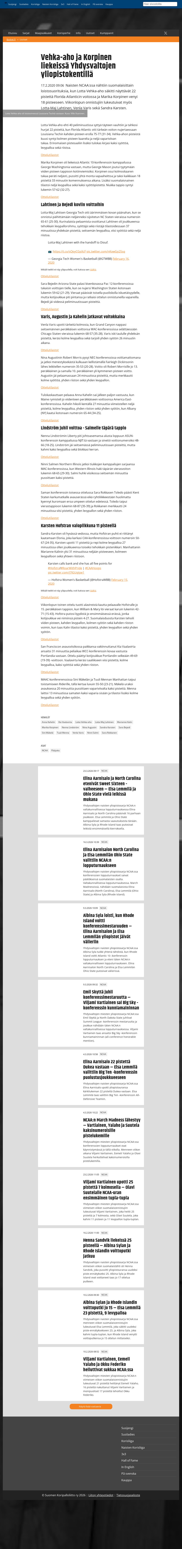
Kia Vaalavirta (65, 722)
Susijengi (12, 4)
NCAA (45, 750)
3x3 (62, 4)
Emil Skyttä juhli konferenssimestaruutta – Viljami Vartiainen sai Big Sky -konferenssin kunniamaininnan (111, 1000)
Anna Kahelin (48, 722)
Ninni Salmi (92, 732)
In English (85, 4)
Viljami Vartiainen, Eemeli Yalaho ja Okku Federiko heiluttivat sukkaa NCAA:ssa (108, 1364)
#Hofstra (54, 568)
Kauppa (109, 4)
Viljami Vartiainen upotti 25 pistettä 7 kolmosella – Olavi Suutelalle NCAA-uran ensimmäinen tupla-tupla (109, 1190)
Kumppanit (106, 33)
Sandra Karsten (107, 727)
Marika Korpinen (50, 727)
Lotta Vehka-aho (84, 722)
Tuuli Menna (63, 732)
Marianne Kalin (124, 722)
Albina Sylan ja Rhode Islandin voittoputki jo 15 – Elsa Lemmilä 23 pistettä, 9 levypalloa (112, 1308)
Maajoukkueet (43, 33)
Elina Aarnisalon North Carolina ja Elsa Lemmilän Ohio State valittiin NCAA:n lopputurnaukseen (111, 857)
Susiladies (23, 4)
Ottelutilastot (50, 155)
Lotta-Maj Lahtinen (104, 722)
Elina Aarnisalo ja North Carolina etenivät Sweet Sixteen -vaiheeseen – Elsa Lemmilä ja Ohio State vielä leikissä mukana (112, 789)
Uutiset (90, 33)
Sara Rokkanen (109, 732)
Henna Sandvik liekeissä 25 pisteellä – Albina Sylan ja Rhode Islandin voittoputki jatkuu (107, 1248)
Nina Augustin (89, 727)
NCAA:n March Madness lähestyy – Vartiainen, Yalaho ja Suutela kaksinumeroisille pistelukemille (111, 1128)
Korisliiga (35, 4)
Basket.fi (11, 39)
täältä (93, 269)
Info (78, 33)
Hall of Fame (72, 4)
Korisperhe (63, 33)
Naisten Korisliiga (50, 4)
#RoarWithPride (71, 568)
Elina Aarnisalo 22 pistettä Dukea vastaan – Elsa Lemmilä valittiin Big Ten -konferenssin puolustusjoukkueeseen (110, 1069)
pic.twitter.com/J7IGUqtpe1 (66, 572)
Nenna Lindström (70, 727)
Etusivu (12, 33)
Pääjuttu (55, 750)
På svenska (98, 4)
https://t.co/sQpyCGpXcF (69, 251)
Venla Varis (78, 732)
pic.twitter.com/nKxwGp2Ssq (106, 251)
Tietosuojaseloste (128, 1495)
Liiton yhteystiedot (101, 1495)
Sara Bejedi (124, 727)
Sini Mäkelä (47, 732)
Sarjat (26, 33)
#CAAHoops (93, 568)
